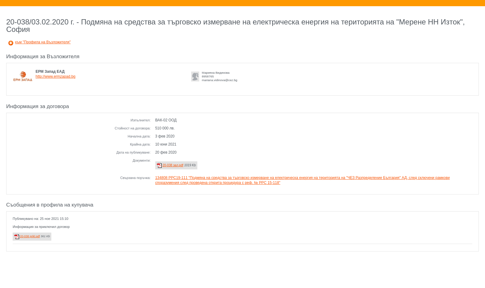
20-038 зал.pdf (172, 165)
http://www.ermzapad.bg (55, 76)
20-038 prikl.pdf (30, 236)
